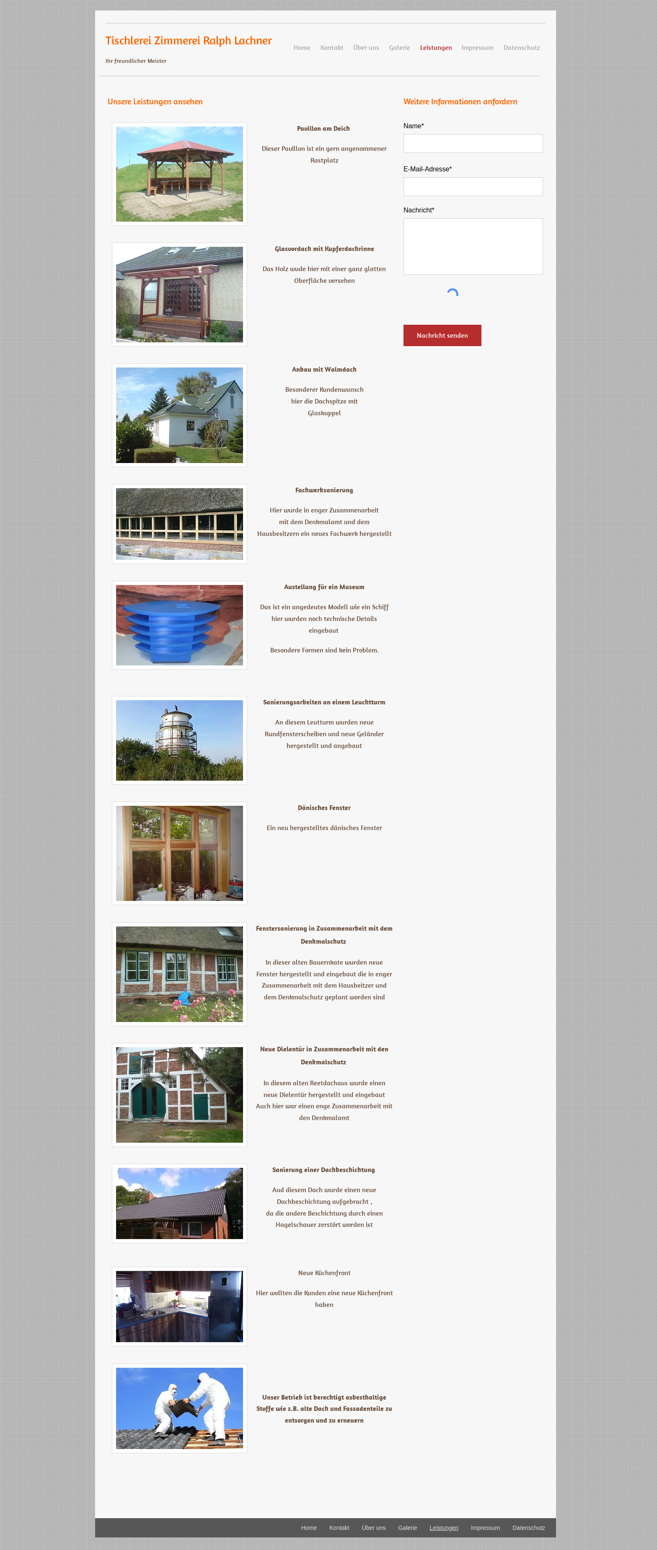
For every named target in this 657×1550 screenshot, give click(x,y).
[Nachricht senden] (442, 335)
